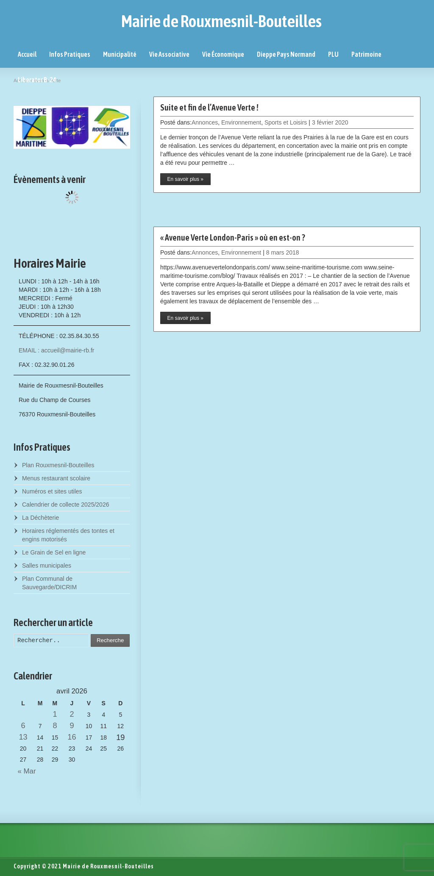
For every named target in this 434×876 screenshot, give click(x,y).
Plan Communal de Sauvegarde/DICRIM (49, 582)
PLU (333, 54)
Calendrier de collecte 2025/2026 (65, 504)
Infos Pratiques (69, 54)
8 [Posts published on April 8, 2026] (55, 725)
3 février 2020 (330, 122)
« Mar (25, 771)
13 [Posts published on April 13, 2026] (23, 737)
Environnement (241, 122)
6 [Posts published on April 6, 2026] (23, 725)
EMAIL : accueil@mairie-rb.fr (57, 350)
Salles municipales (46, 565)
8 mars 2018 (282, 252)
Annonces (205, 122)
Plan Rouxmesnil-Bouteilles (58, 465)
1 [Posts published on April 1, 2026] (55, 714)
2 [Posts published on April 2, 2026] (72, 714)
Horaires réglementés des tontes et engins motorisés (68, 535)
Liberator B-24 (37, 79)
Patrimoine (366, 54)
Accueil (27, 54)
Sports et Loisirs (285, 122)
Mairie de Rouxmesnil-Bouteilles (221, 21)
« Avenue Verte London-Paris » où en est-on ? (232, 237)
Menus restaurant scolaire (56, 478)
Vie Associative (169, 54)
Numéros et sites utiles (52, 491)
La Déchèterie (40, 517)
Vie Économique (223, 54)
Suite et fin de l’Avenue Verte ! (209, 107)
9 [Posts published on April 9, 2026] (72, 725)
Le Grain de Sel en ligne (54, 552)
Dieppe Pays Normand (286, 54)
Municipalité (119, 54)
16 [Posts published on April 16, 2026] (71, 737)
